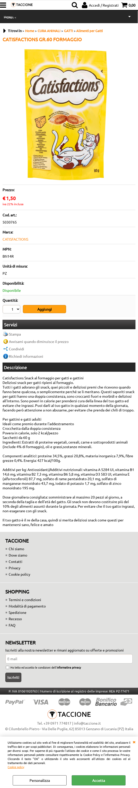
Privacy (14, 567)
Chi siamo (16, 548)
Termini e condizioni (25, 599)
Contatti (15, 561)
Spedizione (17, 612)
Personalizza (39, 780)
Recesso (15, 618)
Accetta (98, 780)
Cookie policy (16, 767)
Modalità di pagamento (27, 605)
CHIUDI (133, 741)
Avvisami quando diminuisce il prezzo (39, 341)
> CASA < (10, 17)
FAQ (12, 624)
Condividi (16, 348)
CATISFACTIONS (15, 239)
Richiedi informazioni (26, 355)
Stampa (15, 333)
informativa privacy (69, 667)
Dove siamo (18, 554)
